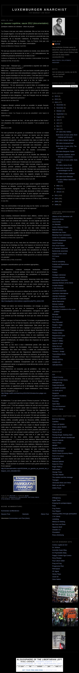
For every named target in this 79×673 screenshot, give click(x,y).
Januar (58, 192)
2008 (56, 204)
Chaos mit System (58, 424)
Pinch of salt (56, 327)
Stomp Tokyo (56, 574)
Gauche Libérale (57, 440)
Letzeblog (55, 519)
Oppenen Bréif (57, 527)
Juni (58, 123)
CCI (53, 374)
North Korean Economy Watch (62, 453)
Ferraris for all (57, 432)
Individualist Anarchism (60, 280)
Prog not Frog (57, 563)
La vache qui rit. (57, 390)
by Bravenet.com (50, 670)
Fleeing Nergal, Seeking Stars (62, 435)
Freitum (54, 272)
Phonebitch (56, 532)
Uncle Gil (55, 577)
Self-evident (56, 469)
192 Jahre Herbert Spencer (65, 140)
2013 (56, 99)
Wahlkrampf (16, 499)
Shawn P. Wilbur (57, 341)
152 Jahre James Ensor (64, 165)
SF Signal (55, 571)
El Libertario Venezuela (60, 248)
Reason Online (57, 333)
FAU (53, 259)
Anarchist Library (58, 219)
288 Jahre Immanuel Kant (64, 143)
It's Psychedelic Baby (59, 553)
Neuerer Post (5, 514)
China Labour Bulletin (59, 427)
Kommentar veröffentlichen (10, 511)
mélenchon (23, 497)
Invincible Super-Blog (59, 550)
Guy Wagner (56, 511)
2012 (56, 102)
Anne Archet (56, 222)
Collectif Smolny (57, 377)
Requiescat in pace (58, 335)
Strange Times (57, 472)
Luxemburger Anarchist (39, 9)
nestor (57, 44)
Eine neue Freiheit (58, 245)
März (58, 186)
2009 (56, 201)
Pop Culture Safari (58, 561)
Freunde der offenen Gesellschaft (63, 437)
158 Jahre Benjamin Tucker (65, 151)
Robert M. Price (57, 464)
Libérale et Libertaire (59, 299)
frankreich (13, 497)
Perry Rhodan (57, 558)
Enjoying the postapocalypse (62, 503)
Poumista (55, 401)
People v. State (57, 325)
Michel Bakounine (58, 301)
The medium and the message (62, 477)
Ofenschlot (55, 398)
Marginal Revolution (59, 448)
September (60, 114)
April (58, 129)
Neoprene (55, 393)
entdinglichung (57, 382)
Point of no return (58, 456)
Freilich (54, 269)
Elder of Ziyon (57, 429)
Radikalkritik (56, 459)
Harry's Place (56, 443)
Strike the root (57, 346)
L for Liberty (56, 516)
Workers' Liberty (57, 409)
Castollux (55, 421)
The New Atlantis (58, 474)
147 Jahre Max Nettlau (63, 132)
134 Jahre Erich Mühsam (64, 176)
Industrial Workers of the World (62, 283)
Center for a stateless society (62, 238)
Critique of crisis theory (60, 380)
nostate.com (56, 362)
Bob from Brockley (58, 419)
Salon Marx (56, 404)
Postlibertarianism (58, 330)
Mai (57, 126)
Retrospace (56, 569)
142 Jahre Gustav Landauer (65, 173)
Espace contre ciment (59, 254)
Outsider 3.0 (56, 530)
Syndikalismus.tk (58, 349)
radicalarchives (57, 365)
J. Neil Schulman (58, 288)
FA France (55, 256)
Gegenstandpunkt (58, 385)
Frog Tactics (56, 508)
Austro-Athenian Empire (60, 227)
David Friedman (57, 243)
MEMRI (54, 445)
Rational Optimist (58, 461)
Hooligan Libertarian (59, 275)
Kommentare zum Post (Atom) (19, 518)
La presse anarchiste (59, 291)
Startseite (25, 514)
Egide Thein (56, 500)
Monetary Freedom (58, 307)
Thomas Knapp (44, 662)
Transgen (55, 480)
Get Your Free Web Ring (32, 670)
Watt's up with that (58, 485)
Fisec (54, 506)
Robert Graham (57, 338)
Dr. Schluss (56, 547)
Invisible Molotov (57, 285)
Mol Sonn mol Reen (59, 524)
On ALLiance (56, 317)
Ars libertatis (56, 224)
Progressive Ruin (58, 566)
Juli (57, 120)
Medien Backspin (58, 451)
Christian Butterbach (59, 240)
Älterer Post (45, 514)
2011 (56, 195)
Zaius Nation (56, 579)
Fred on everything (58, 261)
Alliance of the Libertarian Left (62, 216)
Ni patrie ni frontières (59, 396)
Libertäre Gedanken (59, 296)
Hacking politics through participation (64, 514)
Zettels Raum (56, 488)
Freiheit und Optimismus (60, 264)
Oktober (59, 111)
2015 (56, 96)
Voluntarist (55, 357)
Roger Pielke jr (57, 467)
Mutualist (55, 314)
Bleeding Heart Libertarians (61, 235)
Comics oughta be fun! (59, 545)
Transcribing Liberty (59, 354)
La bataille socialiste (59, 388)
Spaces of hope (57, 343)
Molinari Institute (57, 304)
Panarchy (55, 319)
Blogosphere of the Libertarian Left (39, 664)
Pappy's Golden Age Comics (61, 555)
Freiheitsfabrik (57, 267)
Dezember (60, 105)
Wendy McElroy (57, 359)
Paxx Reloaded (57, 322)
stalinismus (5, 499)
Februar (59, 189)
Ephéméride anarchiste (60, 251)
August (59, 117)
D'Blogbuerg (56, 498)
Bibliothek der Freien (59, 232)
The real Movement (58, 406)
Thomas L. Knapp (58, 351)
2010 (56, 198)
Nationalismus (33, 497)
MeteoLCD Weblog (58, 522)
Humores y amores (58, 277)
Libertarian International (60, 293)
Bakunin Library (57, 230)
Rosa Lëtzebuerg (58, 535)
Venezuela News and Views (61, 483)
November (60, 108)
